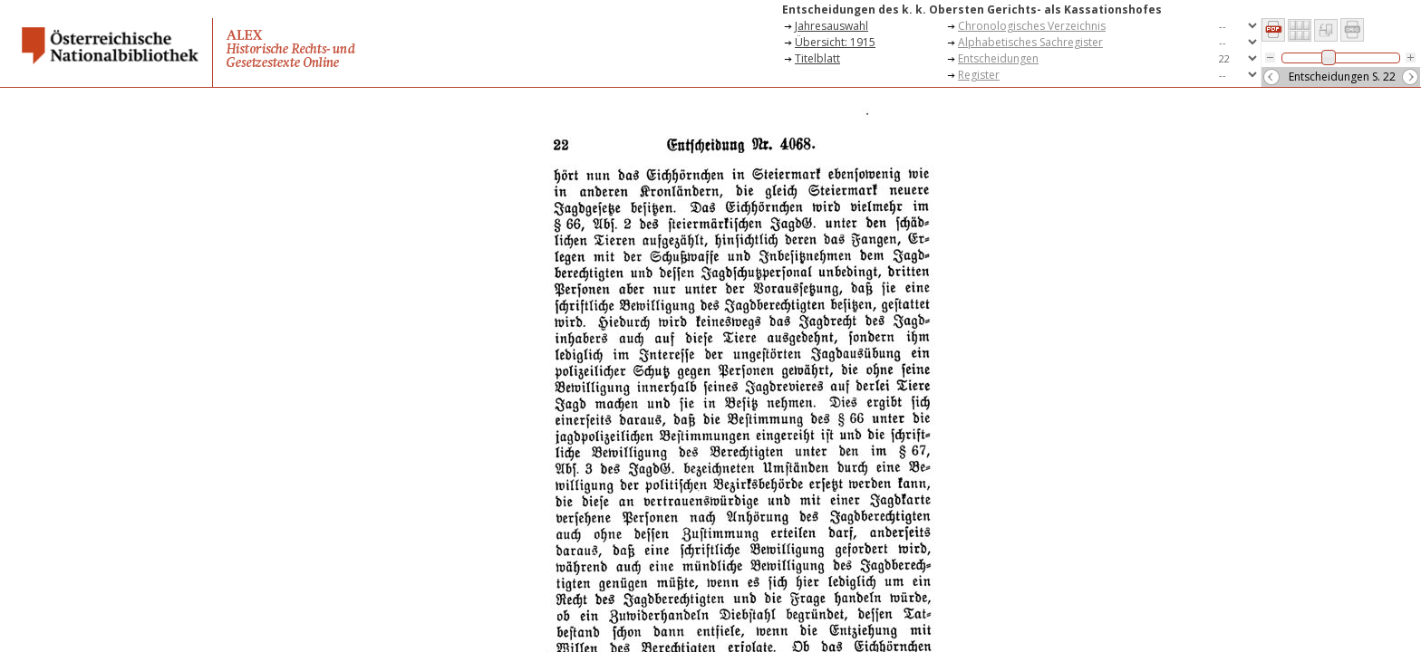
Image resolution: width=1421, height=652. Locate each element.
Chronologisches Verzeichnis (1032, 26)
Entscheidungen (998, 58)
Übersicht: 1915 (835, 42)
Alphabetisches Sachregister (1030, 42)
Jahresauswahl (831, 26)
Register (979, 74)
